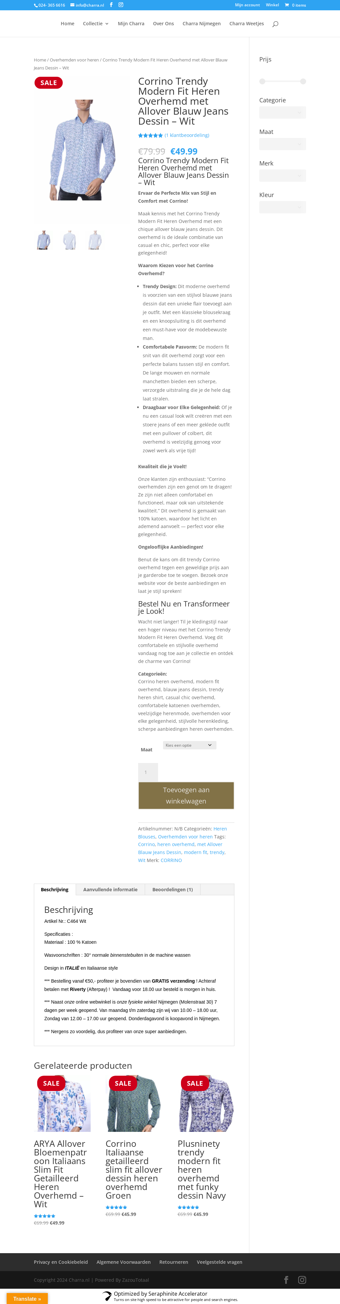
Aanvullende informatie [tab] (110, 889)
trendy (217, 852)
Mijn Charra (131, 24)
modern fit (195, 852)
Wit (141, 860)
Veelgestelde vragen (219, 1262)
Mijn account (247, 5)
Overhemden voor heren (74, 60)
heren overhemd (176, 844)
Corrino (146, 844)
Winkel (272, 5)
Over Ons (163, 24)
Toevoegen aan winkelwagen (186, 795)
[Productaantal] (148, 772)
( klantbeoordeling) (187, 135)
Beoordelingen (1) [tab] (172, 889)
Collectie (93, 24)
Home (67, 24)
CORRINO (171, 860)
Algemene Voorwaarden (124, 1262)
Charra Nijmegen (202, 24)
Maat (146, 749)
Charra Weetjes (246, 24)
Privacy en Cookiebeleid (61, 1262)
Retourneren (173, 1262)
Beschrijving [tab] (54, 889)
